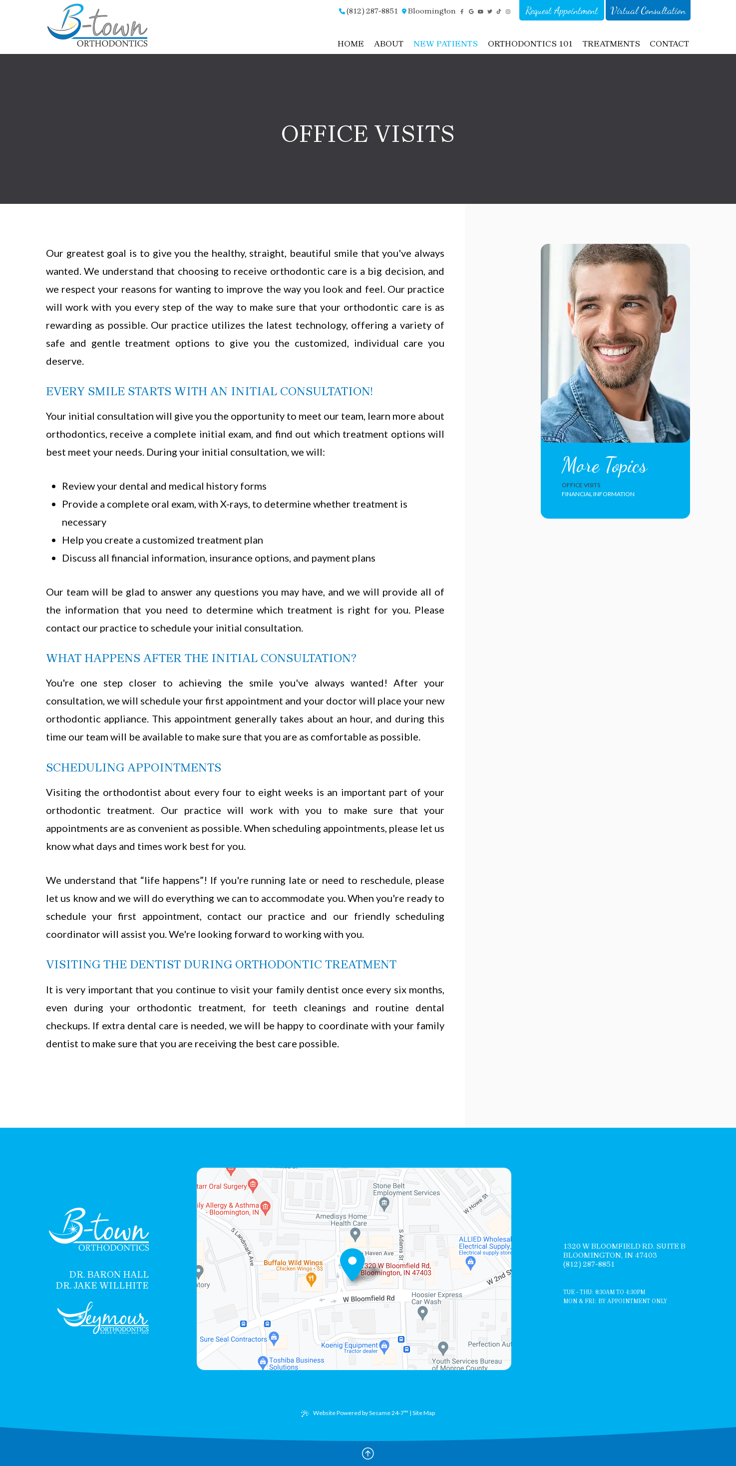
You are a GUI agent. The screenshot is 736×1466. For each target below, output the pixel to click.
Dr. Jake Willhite (102, 1285)
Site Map (423, 1413)
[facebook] (462, 11)
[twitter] (490, 11)
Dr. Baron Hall (109, 1274)
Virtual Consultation (648, 10)
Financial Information (598, 494)
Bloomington (429, 10)
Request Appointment (561, 10)
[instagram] (508, 11)
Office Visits (581, 485)
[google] (471, 11)
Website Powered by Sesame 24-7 (354, 1413)
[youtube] (480, 11)
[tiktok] (499, 11)
